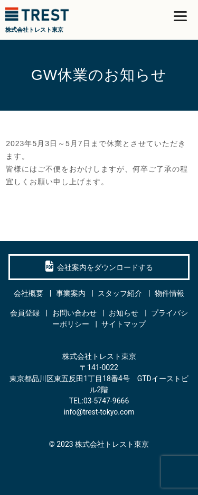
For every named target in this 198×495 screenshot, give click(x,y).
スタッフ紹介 (120, 293)
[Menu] (180, 16)
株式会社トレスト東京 (112, 444)
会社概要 (28, 293)
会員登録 (25, 313)
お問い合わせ (74, 313)
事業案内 (71, 293)
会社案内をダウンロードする (99, 266)
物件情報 (169, 293)
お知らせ (123, 313)
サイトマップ (123, 324)
